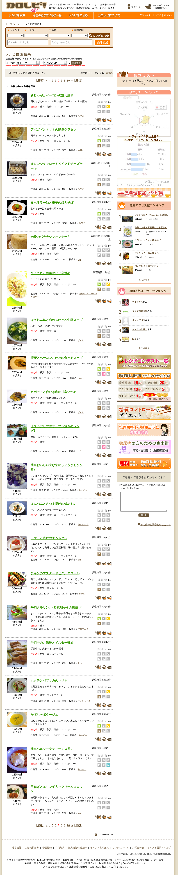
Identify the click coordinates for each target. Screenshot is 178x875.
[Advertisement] (144, 45)
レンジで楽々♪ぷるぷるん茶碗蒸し (151, 215)
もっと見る (144, 280)
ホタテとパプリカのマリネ (49, 680)
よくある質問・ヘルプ (159, 847)
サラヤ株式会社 (139, 311)
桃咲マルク (83, 629)
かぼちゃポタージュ (44, 714)
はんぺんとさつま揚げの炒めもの (53, 504)
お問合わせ (138, 847)
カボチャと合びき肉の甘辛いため (53, 392)
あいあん (83, 490)
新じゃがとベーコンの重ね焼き (52, 95)
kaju (79, 259)
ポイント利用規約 (99, 847)
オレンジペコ (84, 701)
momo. (82, 378)
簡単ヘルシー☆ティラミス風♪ (51, 749)
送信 (143, 519)
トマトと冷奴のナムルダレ (49, 538)
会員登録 (47, 847)
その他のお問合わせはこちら (154, 528)
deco (80, 663)
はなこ (81, 451)
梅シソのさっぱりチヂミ (146, 266)
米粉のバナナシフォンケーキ (50, 237)
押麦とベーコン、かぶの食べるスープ (57, 358)
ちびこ (81, 116)
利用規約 (60, 847)
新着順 (109, 73)
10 (68, 80)
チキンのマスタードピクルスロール (55, 573)
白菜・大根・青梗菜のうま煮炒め (151, 227)
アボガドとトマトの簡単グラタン (53, 129)
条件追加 (102, 43)
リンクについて (120, 847)
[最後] (78, 80)
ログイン (168, 15)
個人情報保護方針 (77, 847)
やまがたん (83, 524)
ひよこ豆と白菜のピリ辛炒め (50, 273)
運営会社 (16, 847)
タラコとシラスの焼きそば (148, 240)
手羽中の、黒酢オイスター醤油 (52, 642)
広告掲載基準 (32, 847)
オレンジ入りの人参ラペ (146, 253)
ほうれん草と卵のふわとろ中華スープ (57, 320)
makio (80, 150)
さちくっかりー (139, 329)
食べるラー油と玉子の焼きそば (52, 202)
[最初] (40, 80)
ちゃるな (83, 735)
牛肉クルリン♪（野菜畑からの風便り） (57, 607)
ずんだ (81, 340)
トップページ (12, 24)
